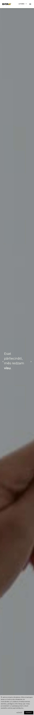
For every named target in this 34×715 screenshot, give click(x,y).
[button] (23, 3)
